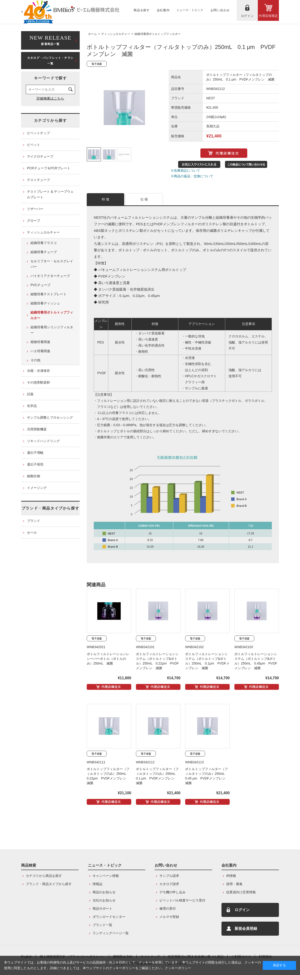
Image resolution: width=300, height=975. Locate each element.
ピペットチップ (38, 133)
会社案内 (228, 865)
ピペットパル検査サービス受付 (182, 900)
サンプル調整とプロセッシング (50, 417)
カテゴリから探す (50, 120)
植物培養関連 (40, 342)
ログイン (242, 910)
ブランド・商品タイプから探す (50, 508)
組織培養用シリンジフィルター (51, 330)
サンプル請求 (169, 876)
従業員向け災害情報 (241, 892)
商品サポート (102, 908)
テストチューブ (38, 180)
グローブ (33, 220)
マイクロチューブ (40, 156)
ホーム (92, 34)
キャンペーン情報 (106, 876)
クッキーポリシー (178, 968)
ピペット (33, 145)
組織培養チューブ (43, 252)
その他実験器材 (38, 382)
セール (32, 532)
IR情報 (231, 876)
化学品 (32, 406)
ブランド (33, 521)
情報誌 (97, 884)
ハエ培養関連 (40, 351)
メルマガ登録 (169, 917)
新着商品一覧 (50, 40)
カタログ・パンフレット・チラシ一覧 (50, 60)
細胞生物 (33, 476)
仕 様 (144, 199)
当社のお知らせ (104, 900)
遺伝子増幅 (35, 452)
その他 (35, 360)
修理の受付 (167, 908)
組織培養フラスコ (43, 243)
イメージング (37, 488)
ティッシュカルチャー (115, 34)
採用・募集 (234, 884)
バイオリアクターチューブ (50, 276)
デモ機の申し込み (172, 892)
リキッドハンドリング (43, 441)
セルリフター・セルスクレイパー (51, 264)
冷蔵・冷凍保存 (38, 371)
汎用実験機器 (37, 429)
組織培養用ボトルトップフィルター (158, 34)
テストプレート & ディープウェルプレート (50, 194)
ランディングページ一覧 (111, 933)
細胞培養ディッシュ (45, 303)
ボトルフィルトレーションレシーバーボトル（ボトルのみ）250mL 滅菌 (108, 658)
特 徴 (105, 199)
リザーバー (35, 209)
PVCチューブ (40, 285)
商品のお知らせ (104, 892)
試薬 (30, 394)
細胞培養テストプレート (48, 294)
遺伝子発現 (35, 464)
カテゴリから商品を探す (44, 876)
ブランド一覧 (102, 925)
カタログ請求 (169, 884)
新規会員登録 (246, 929)
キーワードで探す (50, 78)
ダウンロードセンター (109, 917)
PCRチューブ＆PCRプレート (48, 168)
